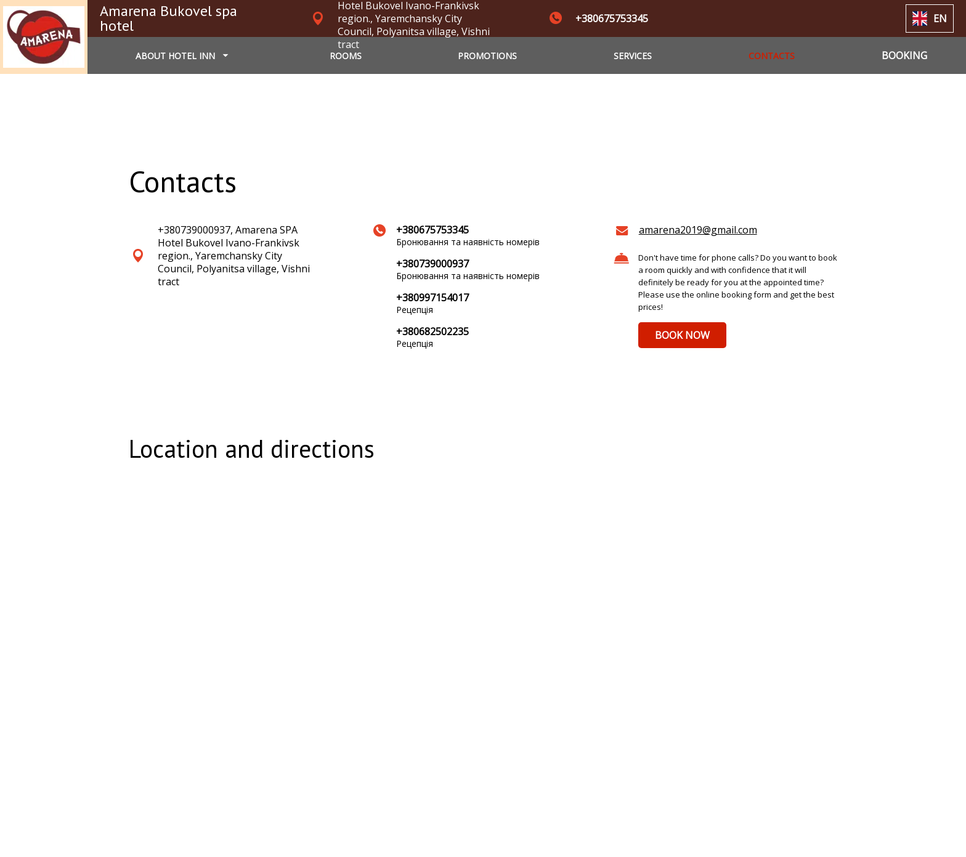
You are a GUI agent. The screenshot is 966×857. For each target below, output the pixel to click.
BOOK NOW (682, 335)
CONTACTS (772, 56)
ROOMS (346, 56)
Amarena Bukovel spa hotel (168, 18)
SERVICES (633, 56)
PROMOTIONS (487, 56)
